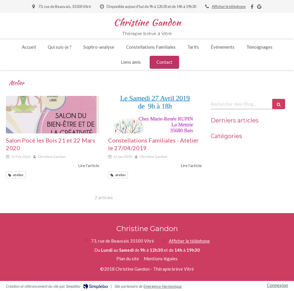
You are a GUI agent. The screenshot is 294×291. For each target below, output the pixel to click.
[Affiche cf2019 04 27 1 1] (154, 114)
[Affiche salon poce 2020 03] (52, 114)
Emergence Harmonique (162, 286)
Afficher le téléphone (229, 6)
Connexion (277, 285)
